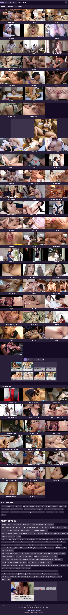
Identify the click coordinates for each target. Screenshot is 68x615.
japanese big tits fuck (26, 530)
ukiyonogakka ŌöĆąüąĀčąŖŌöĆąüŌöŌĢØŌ (12, 548)
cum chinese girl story (13, 530)
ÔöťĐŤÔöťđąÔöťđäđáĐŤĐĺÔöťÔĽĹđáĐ (17, 562)
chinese (8, 506)
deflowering (19, 506)
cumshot (48, 506)
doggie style (56, 509)
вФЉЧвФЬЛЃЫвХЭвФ (60, 548)
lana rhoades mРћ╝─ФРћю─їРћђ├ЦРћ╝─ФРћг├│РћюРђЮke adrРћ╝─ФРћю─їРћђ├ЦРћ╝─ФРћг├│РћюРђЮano (30, 574)
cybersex (24, 512)
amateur (32, 506)
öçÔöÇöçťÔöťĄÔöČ (28, 556)
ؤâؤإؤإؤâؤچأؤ (54, 556)
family (29, 512)
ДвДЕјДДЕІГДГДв (6, 579)
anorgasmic (40, 509)
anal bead (25, 506)
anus (43, 512)
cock (15, 509)
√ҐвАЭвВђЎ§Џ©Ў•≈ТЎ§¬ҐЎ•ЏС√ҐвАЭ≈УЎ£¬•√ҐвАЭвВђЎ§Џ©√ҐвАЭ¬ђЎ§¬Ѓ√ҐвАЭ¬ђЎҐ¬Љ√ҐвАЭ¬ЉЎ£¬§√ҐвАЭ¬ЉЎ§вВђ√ (35, 542)
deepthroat (55, 506)
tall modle (18, 556)
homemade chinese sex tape (40, 530)
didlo (34, 512)
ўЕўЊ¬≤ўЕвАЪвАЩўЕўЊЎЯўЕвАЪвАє (11, 568)
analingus (20, 509)
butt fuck (26, 509)
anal (13, 506)
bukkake (33, 509)
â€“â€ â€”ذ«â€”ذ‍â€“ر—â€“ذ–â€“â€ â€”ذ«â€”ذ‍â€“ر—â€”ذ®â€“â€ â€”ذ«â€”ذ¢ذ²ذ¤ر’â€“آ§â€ (33, 524)
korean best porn (6, 524)
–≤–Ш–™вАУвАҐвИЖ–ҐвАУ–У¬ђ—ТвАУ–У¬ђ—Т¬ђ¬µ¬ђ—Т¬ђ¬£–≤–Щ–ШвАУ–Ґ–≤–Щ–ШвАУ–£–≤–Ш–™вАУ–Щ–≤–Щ (29, 571)
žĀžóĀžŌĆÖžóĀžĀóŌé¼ (7, 550)
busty (49, 509)
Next (42, 359)
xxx (65, 506)
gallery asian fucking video (8, 536)
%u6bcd (19, 536)
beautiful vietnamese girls (8, 556)
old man (50, 562)
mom (3, 506)
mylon (60, 506)
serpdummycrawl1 (15, 512)
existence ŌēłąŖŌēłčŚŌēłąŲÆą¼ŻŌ (37, 562)
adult (3, 509)
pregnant (4, 530)
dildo (3, 512)
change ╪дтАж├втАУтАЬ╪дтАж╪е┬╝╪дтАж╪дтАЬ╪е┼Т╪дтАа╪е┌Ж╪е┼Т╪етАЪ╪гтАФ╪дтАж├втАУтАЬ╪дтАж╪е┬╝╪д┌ (31, 545)
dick (45, 509)
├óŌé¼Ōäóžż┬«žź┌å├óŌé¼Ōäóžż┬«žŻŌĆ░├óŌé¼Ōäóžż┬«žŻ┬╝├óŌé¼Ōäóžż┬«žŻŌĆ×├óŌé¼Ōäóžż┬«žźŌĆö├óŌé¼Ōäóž (32, 559)
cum (43, 506)
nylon (7, 512)
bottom (38, 506)
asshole (48, 512)
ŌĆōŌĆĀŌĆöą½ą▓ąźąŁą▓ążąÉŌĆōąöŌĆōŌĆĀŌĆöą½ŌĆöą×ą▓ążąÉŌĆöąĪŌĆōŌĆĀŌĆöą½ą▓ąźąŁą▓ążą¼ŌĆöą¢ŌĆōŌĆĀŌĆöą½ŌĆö (34, 527)
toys (62, 509)
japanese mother (26, 568)
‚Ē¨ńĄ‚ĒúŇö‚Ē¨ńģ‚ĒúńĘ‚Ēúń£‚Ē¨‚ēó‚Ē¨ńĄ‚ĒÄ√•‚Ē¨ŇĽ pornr (39, 548)
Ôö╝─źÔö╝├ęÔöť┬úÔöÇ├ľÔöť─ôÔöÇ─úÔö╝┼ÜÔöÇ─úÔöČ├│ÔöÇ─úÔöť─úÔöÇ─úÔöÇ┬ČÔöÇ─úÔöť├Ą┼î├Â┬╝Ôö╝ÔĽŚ (32, 576)
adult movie (9, 509)
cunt (56, 512)
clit (52, 512)
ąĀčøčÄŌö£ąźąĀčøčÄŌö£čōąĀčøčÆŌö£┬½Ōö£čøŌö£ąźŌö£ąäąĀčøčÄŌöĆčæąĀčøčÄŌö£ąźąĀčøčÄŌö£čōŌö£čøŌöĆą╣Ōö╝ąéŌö (33, 553)
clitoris (3, 515)
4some (38, 512)
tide (2, 542)
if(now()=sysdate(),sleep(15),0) (41, 556)
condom (61, 512)
